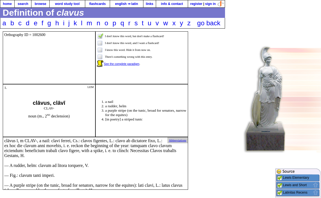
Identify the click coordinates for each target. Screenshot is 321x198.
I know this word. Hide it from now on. (128, 49)
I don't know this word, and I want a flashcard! (132, 43)
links (149, 4)
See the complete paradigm (121, 63)
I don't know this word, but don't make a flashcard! (134, 36)
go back (208, 23)
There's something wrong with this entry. (128, 56)
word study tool (67, 4)
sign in (210, 4)
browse (40, 4)
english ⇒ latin (126, 4)
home (7, 4)
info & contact (172, 4)
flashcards (97, 4)
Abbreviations (177, 140)
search (23, 4)
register (196, 4)
